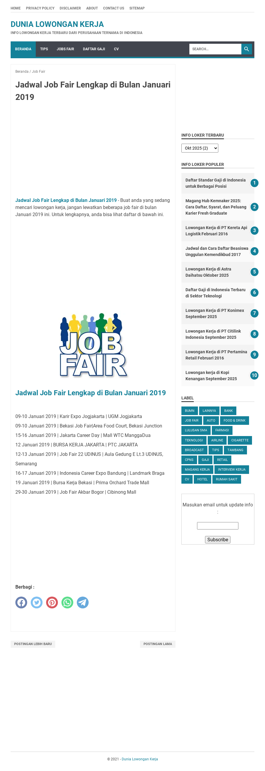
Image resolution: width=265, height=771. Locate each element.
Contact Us (113, 8)
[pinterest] (52, 602)
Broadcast (194, 450)
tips (215, 450)
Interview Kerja (232, 470)
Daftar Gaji (94, 49)
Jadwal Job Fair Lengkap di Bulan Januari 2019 (66, 200)
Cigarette (239, 440)
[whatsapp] (67, 602)
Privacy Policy (40, 8)
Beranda (23, 49)
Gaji (205, 460)
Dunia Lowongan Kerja (57, 24)
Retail (222, 460)
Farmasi (222, 430)
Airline (217, 440)
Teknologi (194, 440)
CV (116, 49)
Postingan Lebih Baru (33, 644)
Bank (228, 411)
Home (16, 8)
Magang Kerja (197, 470)
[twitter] (37, 602)
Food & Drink (235, 420)
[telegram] (83, 602)
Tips (44, 49)
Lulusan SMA (196, 430)
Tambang (235, 450)
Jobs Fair (65, 49)
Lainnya (209, 411)
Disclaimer (70, 8)
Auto (211, 420)
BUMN (189, 411)
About (92, 8)
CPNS (189, 460)
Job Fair (192, 420)
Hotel (202, 479)
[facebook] (21, 602)
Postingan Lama (158, 644)
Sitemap (137, 8)
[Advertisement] (93, 150)
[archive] (199, 148)
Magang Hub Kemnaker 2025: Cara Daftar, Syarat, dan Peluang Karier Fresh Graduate (216, 207)
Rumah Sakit (227, 479)
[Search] (215, 49)
